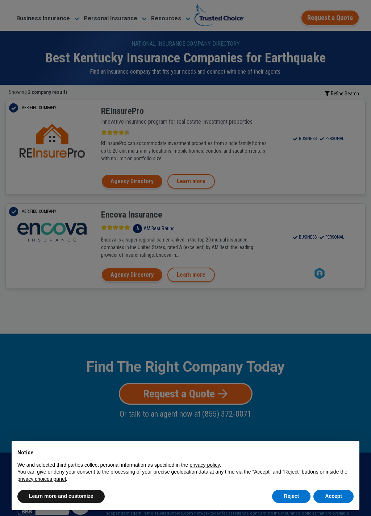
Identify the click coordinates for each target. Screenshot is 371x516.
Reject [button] (291, 496)
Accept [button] (333, 496)
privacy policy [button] (204, 465)
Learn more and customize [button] (61, 496)
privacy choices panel (41, 479)
